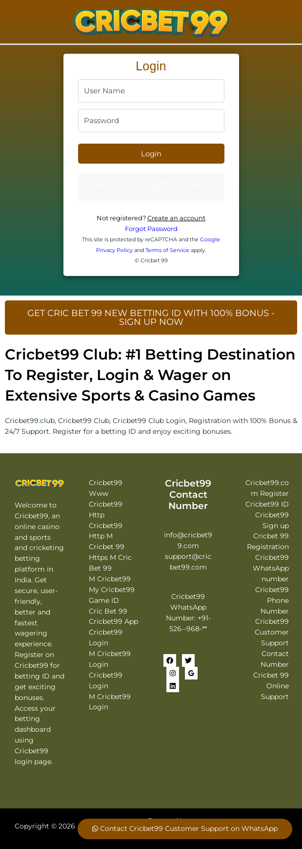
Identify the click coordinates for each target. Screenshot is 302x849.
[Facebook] (169, 660)
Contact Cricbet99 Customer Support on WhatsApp (185, 828)
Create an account (176, 218)
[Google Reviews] (191, 673)
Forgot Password (151, 229)
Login (151, 153)
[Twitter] (188, 660)
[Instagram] (172, 673)
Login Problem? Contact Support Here (151, 187)
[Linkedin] (172, 685)
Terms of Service (167, 250)
